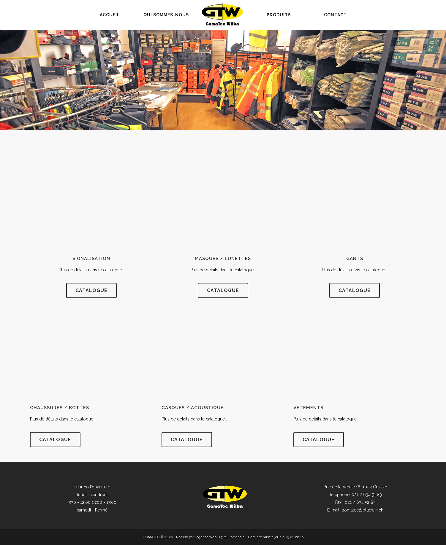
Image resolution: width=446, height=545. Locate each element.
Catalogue (187, 439)
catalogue (91, 290)
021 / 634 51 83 (367, 494)
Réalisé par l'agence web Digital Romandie (210, 537)
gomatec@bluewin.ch (362, 510)
